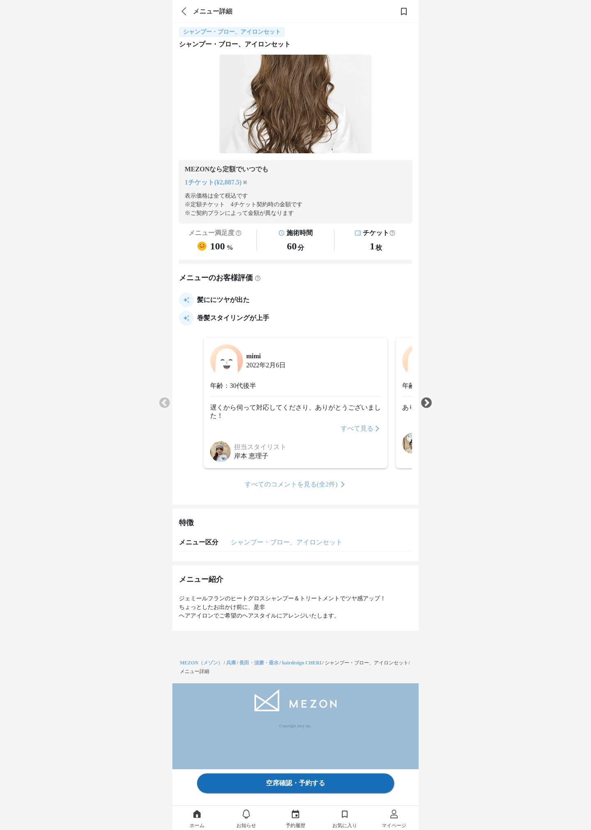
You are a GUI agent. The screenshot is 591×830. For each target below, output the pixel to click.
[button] (392, 233)
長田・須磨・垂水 (259, 663)
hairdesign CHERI (301, 663)
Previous (164, 403)
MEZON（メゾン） (201, 663)
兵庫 (231, 663)
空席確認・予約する (295, 782)
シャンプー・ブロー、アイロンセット (286, 542)
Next (426, 403)
